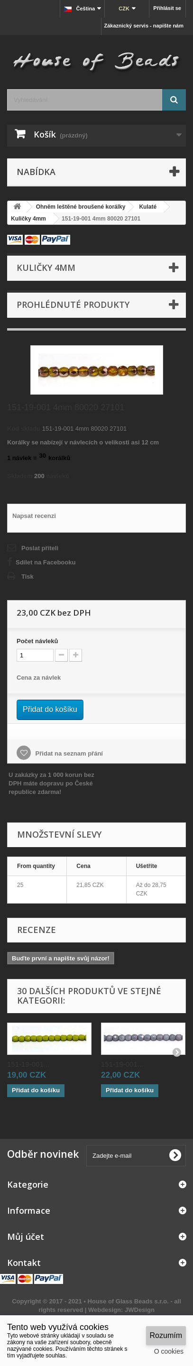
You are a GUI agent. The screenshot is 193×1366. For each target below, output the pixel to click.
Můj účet (25, 1236)
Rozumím (166, 1335)
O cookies (169, 1351)
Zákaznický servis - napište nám (144, 25)
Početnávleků (37, 641)
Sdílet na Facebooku (45, 562)
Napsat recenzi (34, 515)
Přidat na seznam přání (68, 753)
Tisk (27, 576)
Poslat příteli (39, 548)
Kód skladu (23, 428)
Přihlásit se (167, 8)
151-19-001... (28, 1064)
